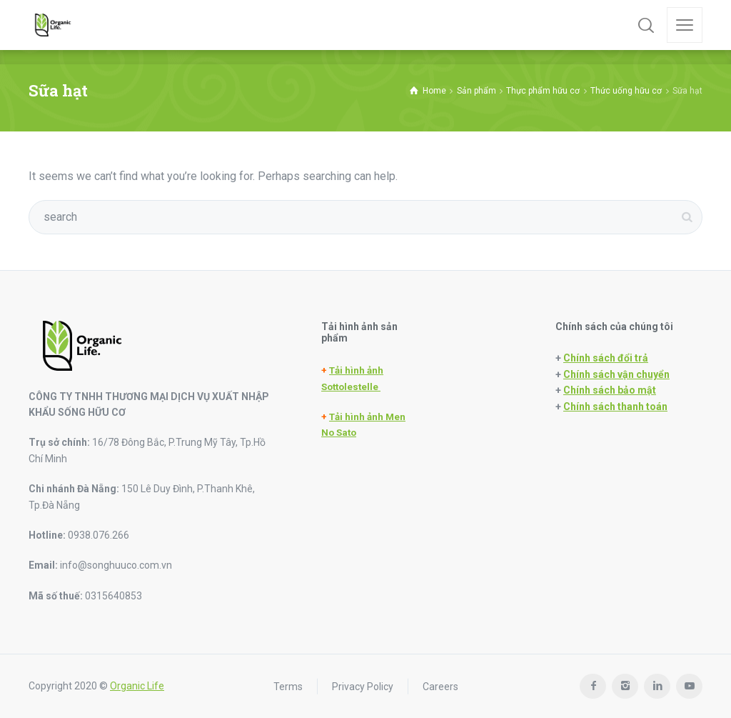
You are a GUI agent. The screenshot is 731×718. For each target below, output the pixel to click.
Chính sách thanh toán (615, 406)
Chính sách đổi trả (605, 358)
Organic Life (137, 686)
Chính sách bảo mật (609, 390)
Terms (288, 686)
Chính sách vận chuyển (616, 374)
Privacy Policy (362, 686)
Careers (440, 686)
